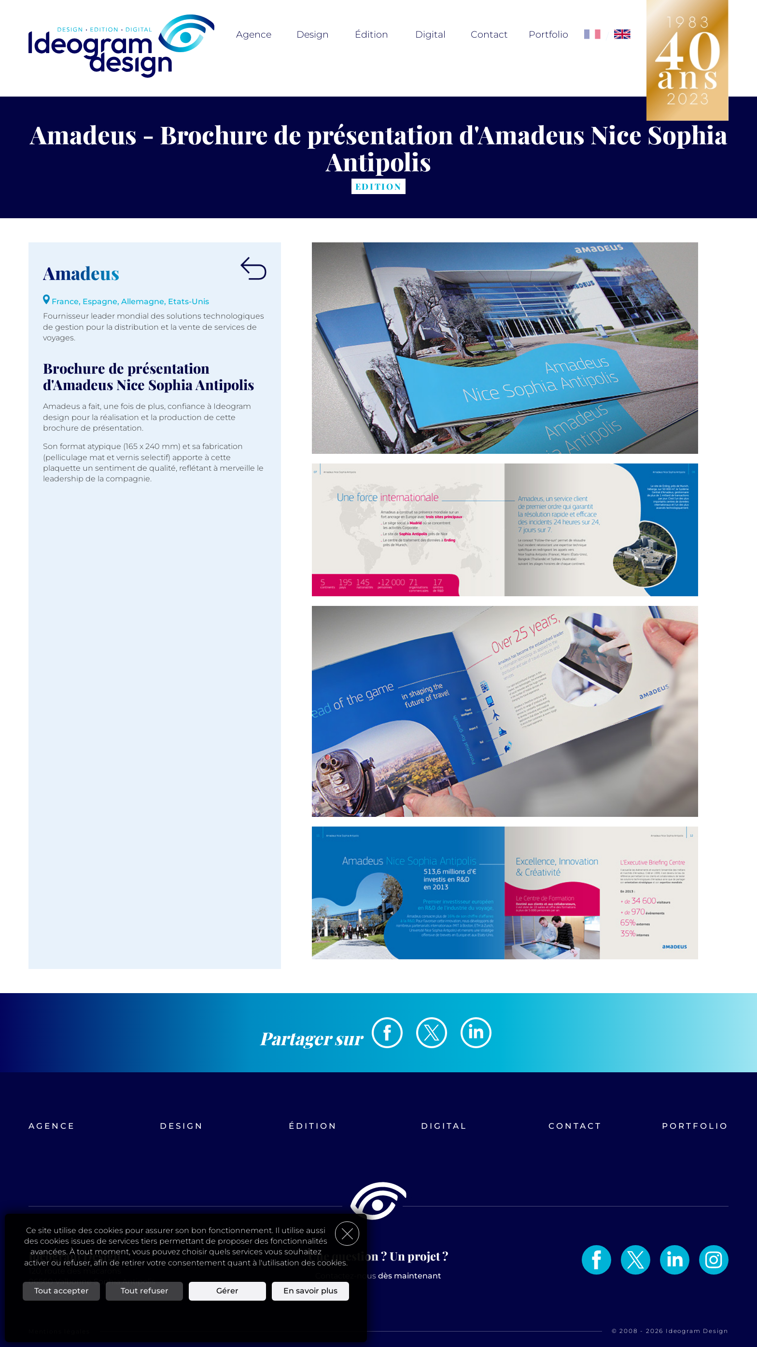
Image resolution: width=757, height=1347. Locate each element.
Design (312, 34)
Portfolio (548, 34)
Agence (253, 34)
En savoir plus (310, 1290)
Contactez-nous (378, 1275)
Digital (430, 34)
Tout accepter (61, 1290)
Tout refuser (144, 1290)
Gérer (227, 1290)
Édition (371, 34)
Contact (489, 34)
